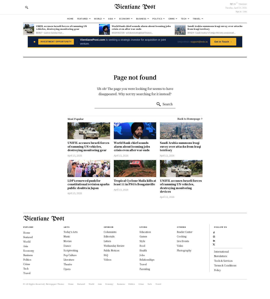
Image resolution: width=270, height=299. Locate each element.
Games (143, 236)
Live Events (183, 241)
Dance (67, 245)
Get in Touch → (223, 41)
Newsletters (220, 264)
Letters (107, 241)
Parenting (145, 269)
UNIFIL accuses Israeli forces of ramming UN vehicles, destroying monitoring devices (181, 186)
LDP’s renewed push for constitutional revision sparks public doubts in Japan (89, 184)
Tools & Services (223, 269)
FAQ (106, 255)
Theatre (68, 264)
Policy (217, 278)
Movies (67, 241)
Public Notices (111, 250)
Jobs (142, 255)
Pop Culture (70, 255)
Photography (184, 250)
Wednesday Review (114, 245)
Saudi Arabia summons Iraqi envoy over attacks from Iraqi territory (215, 27)
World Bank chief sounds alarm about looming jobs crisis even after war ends (141, 27)
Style (142, 241)
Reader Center (184, 231)
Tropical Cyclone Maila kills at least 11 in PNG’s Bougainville (135, 182)
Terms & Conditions (225, 273)
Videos (107, 259)
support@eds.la (199, 41)
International (221, 259)
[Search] (164, 104)
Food (142, 245)
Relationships (147, 259)
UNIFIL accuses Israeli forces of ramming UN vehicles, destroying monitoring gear (61, 27)
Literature (69, 259)
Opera (67, 269)
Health (143, 250)
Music (67, 236)
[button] (26, 7)
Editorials (109, 236)
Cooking (181, 236)
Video (180, 245)
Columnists (110, 231)
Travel (143, 264)
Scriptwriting (71, 250)
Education (145, 231)
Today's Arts (70, 231)
